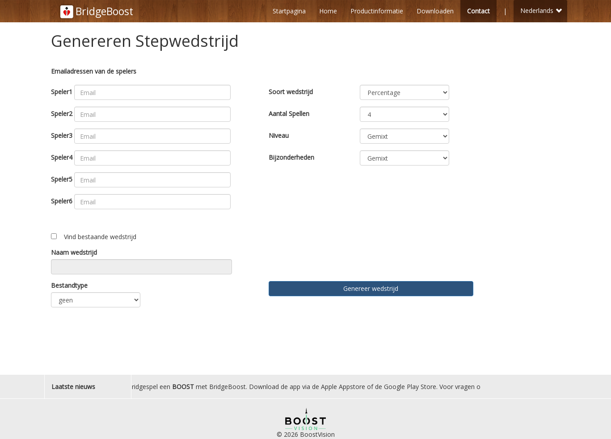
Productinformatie (376, 11)
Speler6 (61, 201)
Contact (478, 11)
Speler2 (61, 113)
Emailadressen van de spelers (93, 71)
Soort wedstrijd (291, 91)
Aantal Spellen (289, 113)
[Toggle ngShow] (54, 236)
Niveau (279, 135)
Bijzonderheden (291, 157)
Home (328, 11)
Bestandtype (69, 285)
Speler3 (61, 135)
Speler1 (61, 91)
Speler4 (61, 157)
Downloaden (435, 11)
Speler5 (61, 179)
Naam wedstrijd (74, 252)
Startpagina (289, 11)
